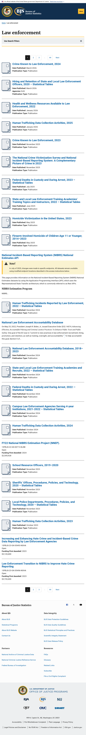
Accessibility (17, 722)
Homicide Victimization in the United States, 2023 (42, 218)
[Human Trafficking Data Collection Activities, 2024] (6, 434)
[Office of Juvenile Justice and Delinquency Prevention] (26, 710)
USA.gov (67, 727)
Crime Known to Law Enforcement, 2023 (36, 140)
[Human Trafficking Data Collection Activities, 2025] (6, 132)
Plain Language (54, 722)
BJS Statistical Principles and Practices (59, 630)
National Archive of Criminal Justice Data (18, 654)
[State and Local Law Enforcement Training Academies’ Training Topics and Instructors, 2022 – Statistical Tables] (6, 208)
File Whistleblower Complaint (35, 722)
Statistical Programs (10, 625)
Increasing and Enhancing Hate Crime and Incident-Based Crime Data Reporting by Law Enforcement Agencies (40, 540)
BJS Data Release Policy (53, 641)
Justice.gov (78, 727)
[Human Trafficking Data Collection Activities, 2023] (6, 530)
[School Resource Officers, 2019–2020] (6, 474)
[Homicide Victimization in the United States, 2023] (6, 227)
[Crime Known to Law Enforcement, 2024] (6, 73)
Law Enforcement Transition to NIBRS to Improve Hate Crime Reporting (38, 565)
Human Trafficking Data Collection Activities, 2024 (42, 425)
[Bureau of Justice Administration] (26, 701)
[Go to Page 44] (50, 57)
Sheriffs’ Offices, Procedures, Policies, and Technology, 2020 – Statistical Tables (45, 484)
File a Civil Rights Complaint (55, 676)
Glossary (47, 660)
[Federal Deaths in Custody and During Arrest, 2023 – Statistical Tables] (6, 189)
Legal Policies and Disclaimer (15, 727)
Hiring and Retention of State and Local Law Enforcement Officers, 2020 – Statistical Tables (46, 83)
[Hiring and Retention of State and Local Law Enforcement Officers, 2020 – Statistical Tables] (6, 90)
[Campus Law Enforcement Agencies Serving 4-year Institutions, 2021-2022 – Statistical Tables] (6, 415)
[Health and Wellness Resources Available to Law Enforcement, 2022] (6, 112)
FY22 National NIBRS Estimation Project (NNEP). (31, 443)
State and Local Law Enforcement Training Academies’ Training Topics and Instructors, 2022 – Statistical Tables (46, 201)
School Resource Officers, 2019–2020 (35, 465)
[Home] (27, 11)
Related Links (49, 665)
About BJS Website (9, 630)
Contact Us (6, 636)
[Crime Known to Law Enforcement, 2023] (6, 149)
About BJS (6, 619)
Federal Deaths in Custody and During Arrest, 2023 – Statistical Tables (43, 181)
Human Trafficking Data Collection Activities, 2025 (42, 122)
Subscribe (48, 671)
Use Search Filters (11, 41)
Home (4, 23)
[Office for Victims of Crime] (43, 709)
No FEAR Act (33, 727)
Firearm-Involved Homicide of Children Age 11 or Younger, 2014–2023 (47, 237)
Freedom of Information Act (51, 727)
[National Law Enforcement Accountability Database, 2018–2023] (6, 357)
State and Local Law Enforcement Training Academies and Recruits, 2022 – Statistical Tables (47, 369)
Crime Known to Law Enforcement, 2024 (36, 64)
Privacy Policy (68, 722)
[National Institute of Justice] (59, 701)
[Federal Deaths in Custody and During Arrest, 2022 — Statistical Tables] (6, 396)
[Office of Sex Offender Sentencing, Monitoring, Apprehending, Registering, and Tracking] (59, 709)
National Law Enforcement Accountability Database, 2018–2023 (47, 350)
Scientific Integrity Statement (55, 636)
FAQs (46, 654)
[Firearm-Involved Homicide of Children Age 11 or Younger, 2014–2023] (6, 245)
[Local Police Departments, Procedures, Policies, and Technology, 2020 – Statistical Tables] (6, 511)
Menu (81, 11)
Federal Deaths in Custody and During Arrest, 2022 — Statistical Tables (43, 388)
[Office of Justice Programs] (7, 11)
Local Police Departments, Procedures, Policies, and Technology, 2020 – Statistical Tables (43, 503)
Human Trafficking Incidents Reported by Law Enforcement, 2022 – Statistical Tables (48, 305)
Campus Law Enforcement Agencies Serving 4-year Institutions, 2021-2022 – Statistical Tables (43, 408)
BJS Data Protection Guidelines (56, 619)
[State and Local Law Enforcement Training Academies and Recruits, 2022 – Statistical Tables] (6, 377)
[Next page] (58, 57)
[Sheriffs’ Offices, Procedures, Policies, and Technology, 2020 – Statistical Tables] (6, 491)
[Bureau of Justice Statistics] (43, 702)
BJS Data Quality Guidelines (55, 625)
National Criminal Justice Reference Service (19, 660)
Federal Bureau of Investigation (14, 665)
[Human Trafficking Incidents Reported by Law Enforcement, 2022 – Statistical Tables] (6, 312)
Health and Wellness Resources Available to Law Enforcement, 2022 (41, 105)
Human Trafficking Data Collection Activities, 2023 (42, 521)
